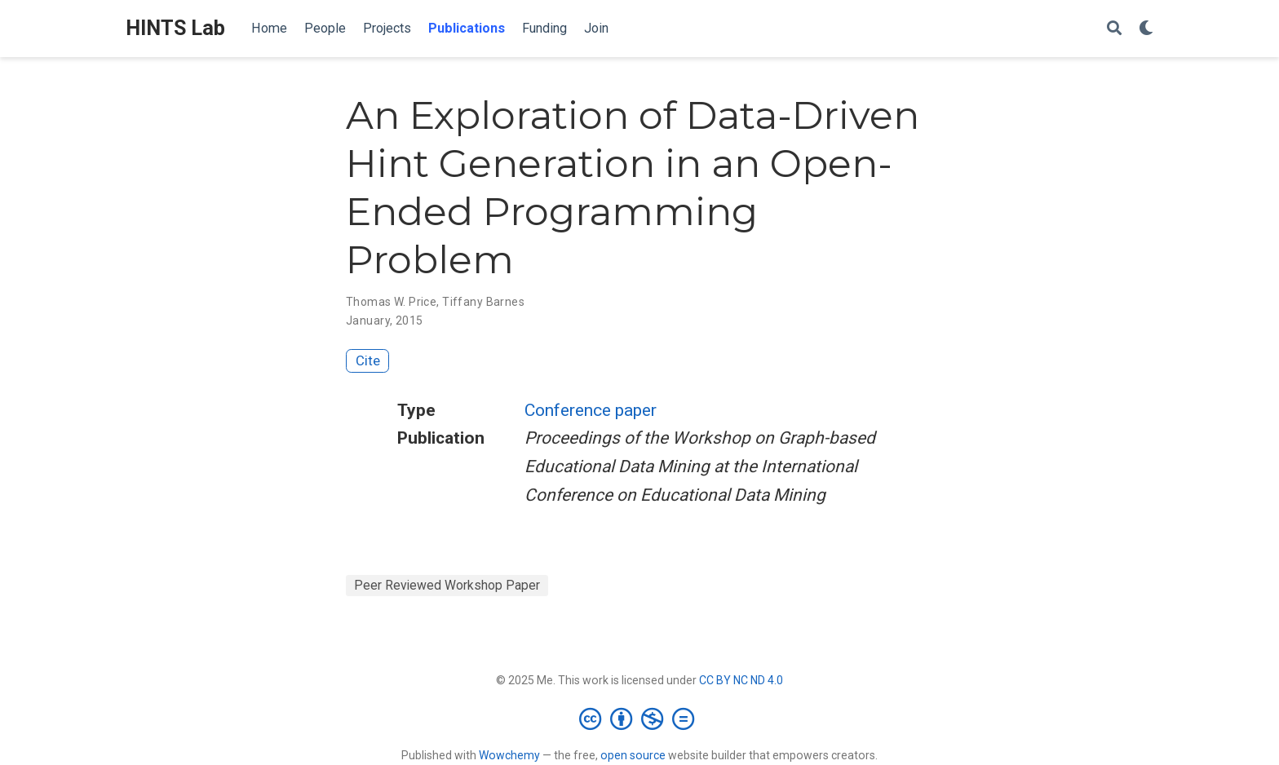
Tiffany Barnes (483, 301)
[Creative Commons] (640, 718)
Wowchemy (509, 755)
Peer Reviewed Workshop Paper (447, 585)
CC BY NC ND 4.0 (741, 680)
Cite (368, 360)
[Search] (1114, 29)
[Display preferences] (1146, 29)
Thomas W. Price (391, 301)
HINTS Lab (175, 28)
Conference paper (590, 410)
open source (633, 755)
